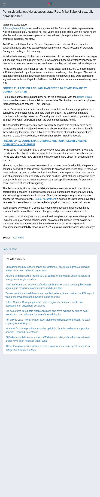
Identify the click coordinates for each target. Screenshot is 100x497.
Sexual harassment (45, 198)
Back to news (10, 249)
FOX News (18, 237)
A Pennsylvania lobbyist (16, 28)
